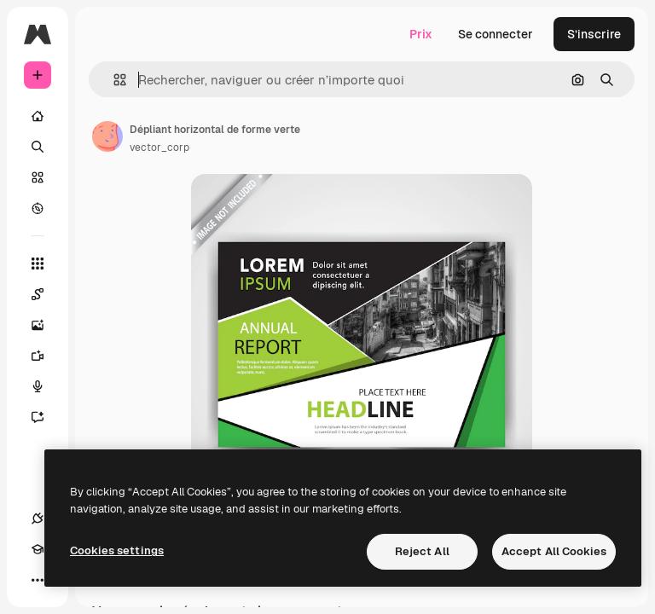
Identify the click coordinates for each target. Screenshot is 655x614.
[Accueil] (37, 116)
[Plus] (37, 580)
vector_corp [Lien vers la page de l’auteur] (159, 147)
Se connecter (495, 34)
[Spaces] (46, 294)
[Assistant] (46, 417)
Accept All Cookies (553, 551)
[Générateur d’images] (46, 325)
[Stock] (37, 177)
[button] (113, 79)
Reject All (422, 551)
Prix (420, 34)
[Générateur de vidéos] (46, 355)
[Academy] (37, 549)
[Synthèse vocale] (46, 386)
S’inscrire (594, 34)
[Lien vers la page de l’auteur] (107, 136)
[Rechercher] (37, 146)
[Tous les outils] (37, 263)
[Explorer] (37, 208)
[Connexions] (37, 518)
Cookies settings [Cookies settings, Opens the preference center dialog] (117, 550)
